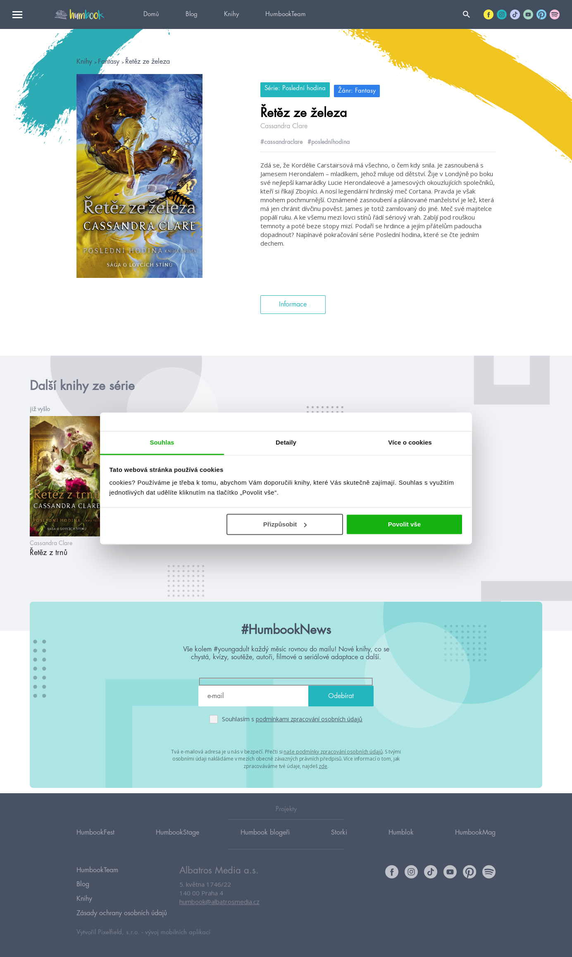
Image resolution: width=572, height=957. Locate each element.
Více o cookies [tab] (410, 442)
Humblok (401, 839)
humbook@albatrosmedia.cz (219, 909)
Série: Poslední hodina (295, 88)
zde (323, 764)
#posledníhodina (328, 139)
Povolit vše (404, 524)
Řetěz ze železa (147, 61)
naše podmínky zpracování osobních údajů (333, 750)
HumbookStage (177, 839)
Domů (151, 14)
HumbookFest (95, 839)
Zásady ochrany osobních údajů (121, 912)
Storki (339, 839)
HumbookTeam (285, 14)
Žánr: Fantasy (363, 88)
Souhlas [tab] (162, 442)
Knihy (231, 14)
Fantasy (110, 61)
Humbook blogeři (265, 839)
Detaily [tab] (286, 442)
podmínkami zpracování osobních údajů (309, 719)
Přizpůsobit (285, 524)
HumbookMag (475, 839)
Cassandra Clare (283, 123)
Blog (192, 14)
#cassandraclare (281, 139)
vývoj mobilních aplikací (177, 931)
